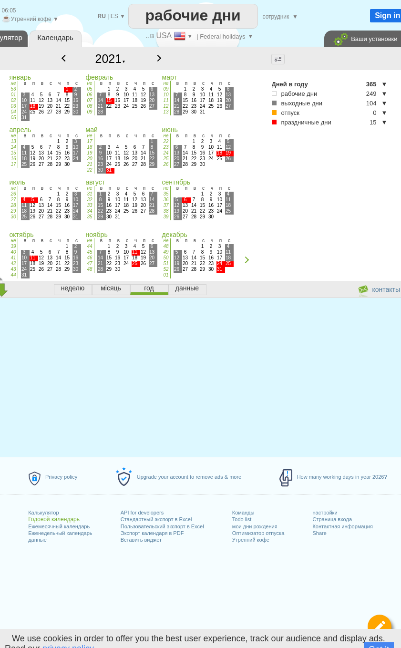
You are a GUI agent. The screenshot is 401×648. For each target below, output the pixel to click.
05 (13, 117)
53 (13, 89)
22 (89, 170)
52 (165, 269)
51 (165, 263)
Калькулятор (43, 512)
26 (165, 164)
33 (89, 205)
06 (89, 94)
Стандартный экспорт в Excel (156, 519)
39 (165, 216)
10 (165, 94)
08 (89, 106)
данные (37, 540)
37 (165, 205)
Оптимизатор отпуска (258, 533)
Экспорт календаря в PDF (152, 533)
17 (13, 164)
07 (89, 100)
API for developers (142, 512)
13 (165, 111)
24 (165, 152)
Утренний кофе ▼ (30, 19)
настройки (324, 512)
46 (89, 257)
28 (13, 205)
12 (165, 106)
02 (13, 100)
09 (89, 111)
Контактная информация (342, 526)
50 (165, 257)
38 (165, 211)
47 (89, 263)
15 (13, 152)
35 (89, 216)
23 (165, 147)
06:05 (9, 10)
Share (319, 533)
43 (13, 269)
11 (165, 100)
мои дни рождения (255, 526)
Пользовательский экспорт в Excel (162, 526)
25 (165, 158)
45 (89, 252)
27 (13, 199)
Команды (243, 512)
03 (13, 106)
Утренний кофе (250, 540)
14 (13, 147)
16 (13, 158)
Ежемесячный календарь (59, 526)
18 (89, 147)
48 (89, 269)
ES (114, 16)
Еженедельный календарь (60, 533)
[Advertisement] (307, 199)
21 (89, 164)
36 (165, 199)
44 (13, 275)
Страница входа (332, 519)
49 (165, 252)
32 (89, 199)
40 (13, 252)
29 (13, 211)
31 (89, 193)
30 (13, 216)
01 (13, 94)
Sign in (387, 15)
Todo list (241, 519)
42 (13, 263)
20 (89, 158)
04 (13, 111)
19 (89, 152)
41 (13, 257)
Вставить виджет (141, 540)
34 (89, 211)
